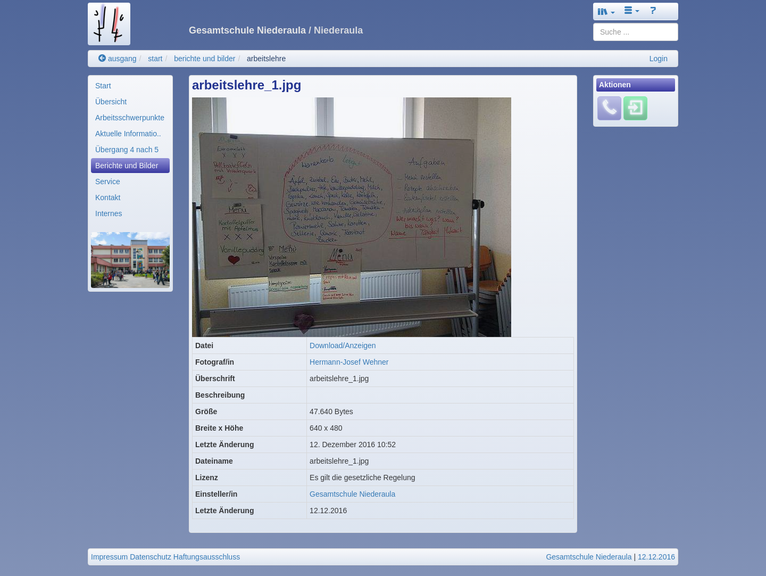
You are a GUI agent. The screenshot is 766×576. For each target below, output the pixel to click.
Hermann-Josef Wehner (349, 362)
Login (659, 58)
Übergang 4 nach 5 (127, 149)
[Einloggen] (635, 108)
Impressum (109, 557)
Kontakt (107, 197)
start (155, 58)
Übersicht (111, 101)
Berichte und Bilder (126, 165)
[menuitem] (130, 85)
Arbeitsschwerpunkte (129, 117)
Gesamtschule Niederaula (352, 494)
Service (107, 181)
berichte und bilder (204, 58)
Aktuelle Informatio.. (128, 133)
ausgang (117, 58)
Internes (108, 213)
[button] (606, 11)
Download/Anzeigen (343, 345)
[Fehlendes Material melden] (609, 108)
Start (103, 85)
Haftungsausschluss (206, 557)
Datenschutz (150, 557)
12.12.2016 (656, 557)
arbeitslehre (266, 58)
